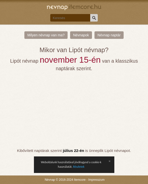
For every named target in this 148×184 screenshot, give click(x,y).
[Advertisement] (74, 110)
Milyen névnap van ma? (46, 35)
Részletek (78, 166)
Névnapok (81, 35)
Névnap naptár (109, 35)
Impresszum (96, 179)
